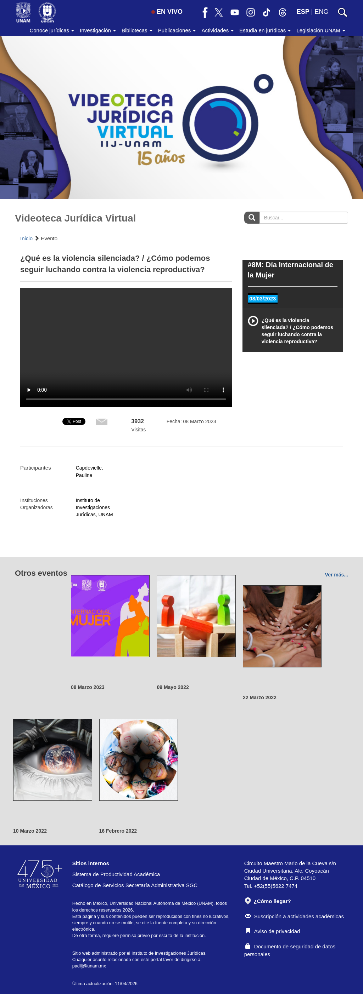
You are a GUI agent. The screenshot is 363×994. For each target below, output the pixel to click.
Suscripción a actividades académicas (294, 916)
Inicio (26, 238)
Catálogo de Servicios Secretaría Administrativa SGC (135, 885)
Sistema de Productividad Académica (116, 874)
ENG (321, 11)
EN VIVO (167, 11)
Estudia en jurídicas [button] (265, 30)
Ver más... (336, 575)
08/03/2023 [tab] (262, 298)
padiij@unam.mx (89, 966)
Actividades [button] (217, 30)
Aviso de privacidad (272, 931)
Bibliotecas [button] (137, 30)
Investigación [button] (98, 30)
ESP (303, 11)
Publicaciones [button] (177, 30)
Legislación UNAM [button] (320, 30)
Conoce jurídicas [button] (51, 30)
